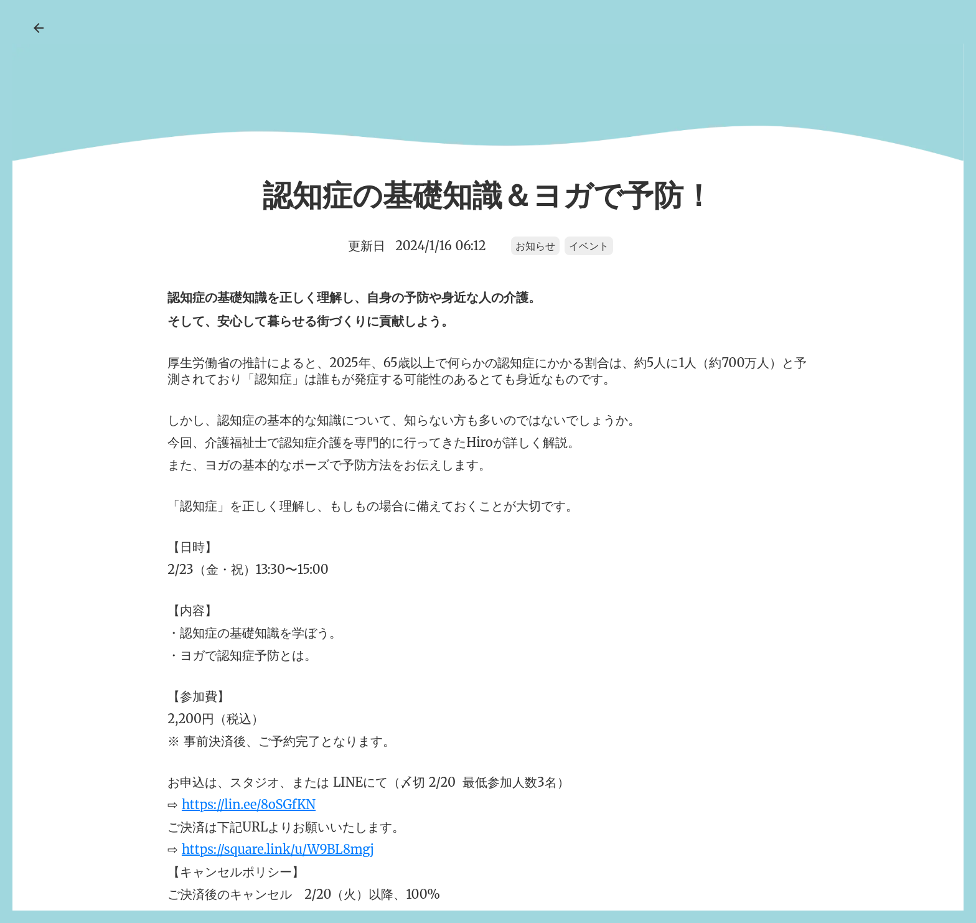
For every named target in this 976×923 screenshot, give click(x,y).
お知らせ (535, 245)
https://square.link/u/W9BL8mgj (278, 849)
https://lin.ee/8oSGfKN (249, 804)
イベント (589, 245)
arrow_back (38, 28)
